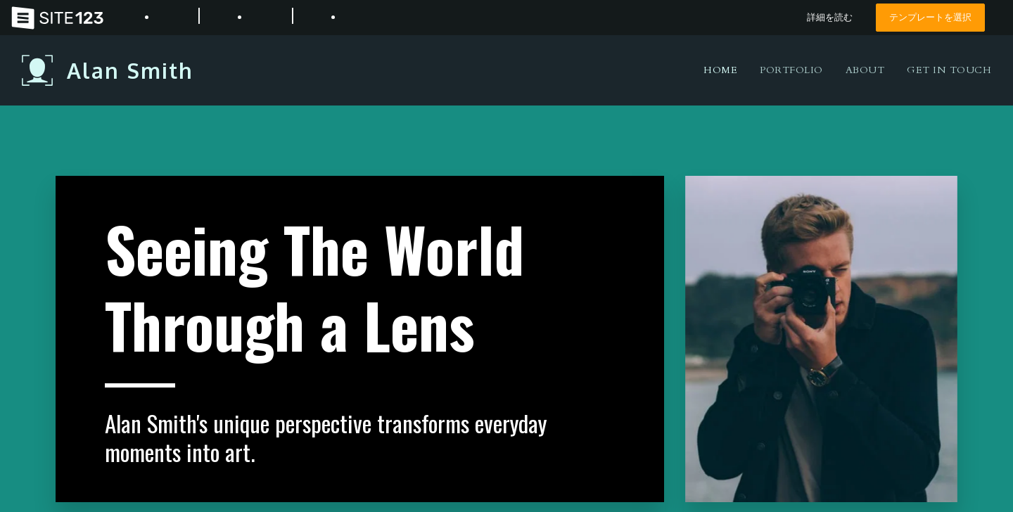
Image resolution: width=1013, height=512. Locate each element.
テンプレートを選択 (930, 17)
